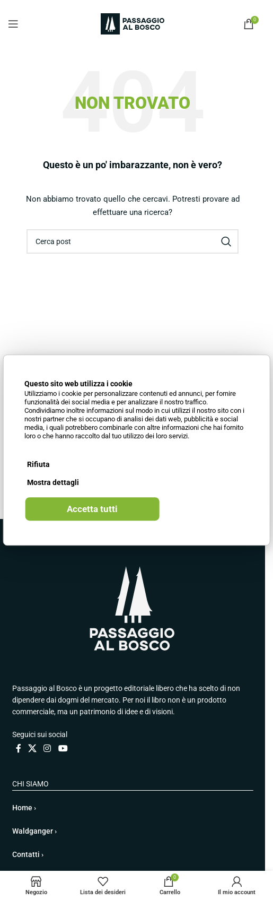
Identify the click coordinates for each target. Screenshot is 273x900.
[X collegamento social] (32, 748)
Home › (24, 807)
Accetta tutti (92, 509)
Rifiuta (38, 464)
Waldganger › (34, 831)
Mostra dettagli (53, 482)
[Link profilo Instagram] (47, 748)
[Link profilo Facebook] (18, 748)
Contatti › (27, 854)
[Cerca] (133, 241)
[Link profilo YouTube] (63, 748)
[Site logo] (132, 23)
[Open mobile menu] (13, 23)
